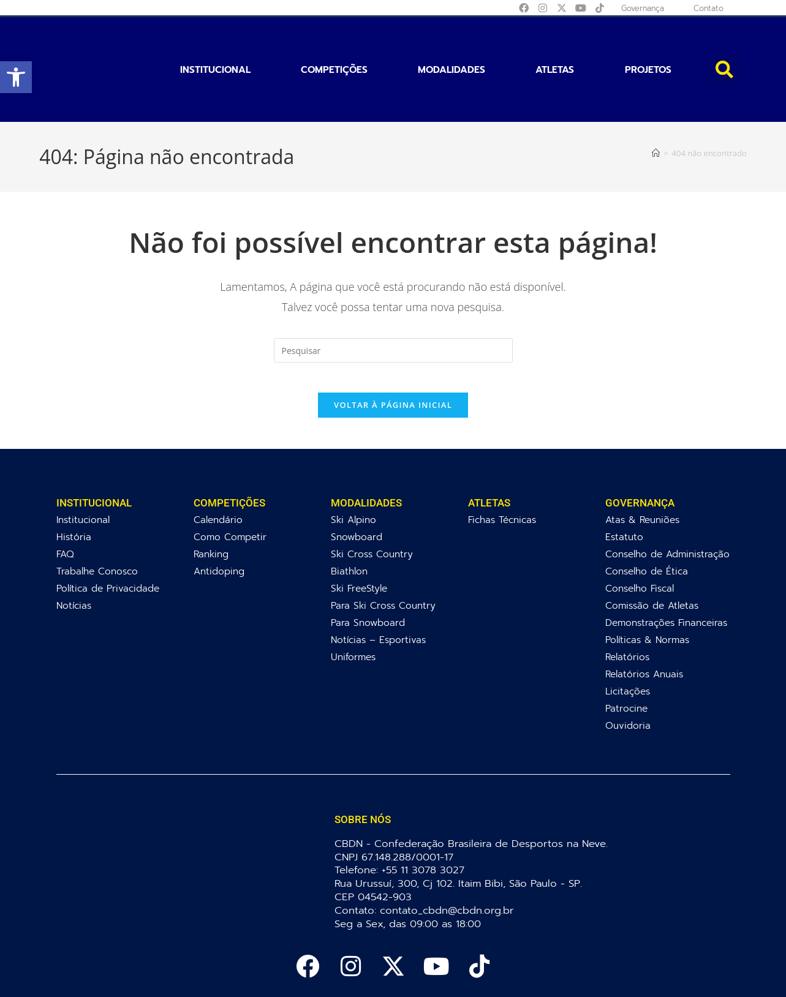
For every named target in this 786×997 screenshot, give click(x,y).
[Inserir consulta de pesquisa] (393, 294)
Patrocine (626, 660)
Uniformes (353, 608)
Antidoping (219, 523)
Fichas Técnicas (502, 471)
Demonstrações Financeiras (666, 574)
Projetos (648, 42)
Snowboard (356, 488)
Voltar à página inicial (393, 356)
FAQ (65, 505)
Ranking (211, 505)
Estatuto (624, 488)
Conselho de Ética (646, 523)
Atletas (554, 42)
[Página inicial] (656, 96)
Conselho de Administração (667, 505)
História (73, 488)
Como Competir (230, 488)
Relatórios (627, 608)
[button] (16, 77)
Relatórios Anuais (644, 626)
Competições (334, 42)
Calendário (218, 471)
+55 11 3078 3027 (425, 821)
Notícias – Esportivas (378, 591)
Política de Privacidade (107, 540)
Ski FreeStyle (359, 540)
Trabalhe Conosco (97, 523)
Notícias (73, 557)
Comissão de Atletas (651, 557)
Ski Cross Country (372, 505)
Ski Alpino (353, 471)
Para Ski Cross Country (383, 557)
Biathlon (349, 523)
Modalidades (451, 42)
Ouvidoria (628, 677)
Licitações (627, 643)
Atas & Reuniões (642, 471)
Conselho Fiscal (639, 540)
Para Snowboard (368, 574)
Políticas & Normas (647, 591)
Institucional (215, 42)
